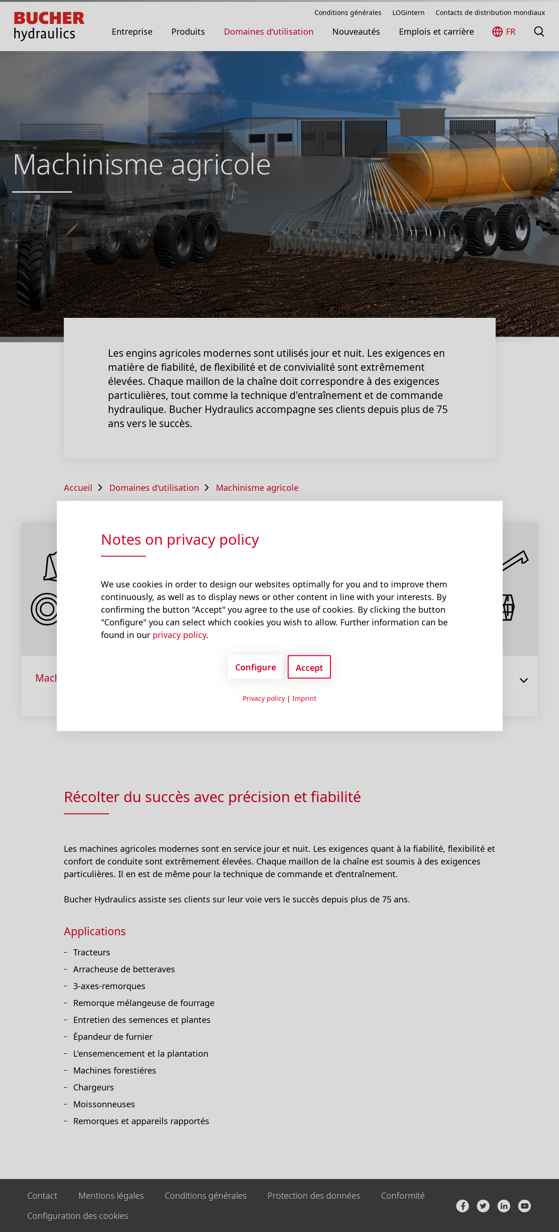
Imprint (304, 698)
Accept (309, 667)
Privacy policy (264, 698)
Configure (255, 666)
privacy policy (179, 634)
